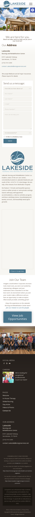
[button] (32, 10)
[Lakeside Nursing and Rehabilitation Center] (14, 4)
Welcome (6, 395)
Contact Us (7, 411)
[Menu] (29, 4)
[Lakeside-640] (17, 161)
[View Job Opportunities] (17, 317)
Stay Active (6, 404)
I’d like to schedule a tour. (14, 137)
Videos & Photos (8, 407)
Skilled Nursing (8, 401)
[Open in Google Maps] (17, 271)
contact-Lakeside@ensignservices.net (14, 66)
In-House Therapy (9, 398)
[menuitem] (29, 4)
